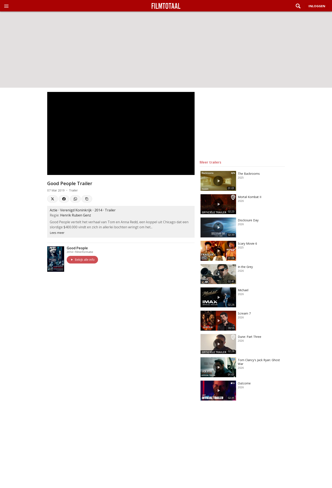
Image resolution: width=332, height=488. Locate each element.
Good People (77, 248)
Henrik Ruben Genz (75, 215)
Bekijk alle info (82, 260)
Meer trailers (210, 162)
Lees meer (57, 233)
